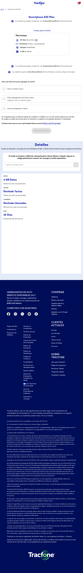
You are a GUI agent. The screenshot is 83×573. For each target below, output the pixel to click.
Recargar (54, 330)
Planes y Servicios (57, 300)
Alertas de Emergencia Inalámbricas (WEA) (28, 377)
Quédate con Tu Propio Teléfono (59, 313)
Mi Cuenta (54, 346)
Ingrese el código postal (14, 165)
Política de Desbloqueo (27, 352)
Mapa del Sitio (12, 326)
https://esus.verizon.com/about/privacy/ (19, 451)
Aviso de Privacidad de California (28, 391)
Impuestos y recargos (27, 398)
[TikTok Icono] (36, 314)
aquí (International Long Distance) (65, 460)
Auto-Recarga (55, 333)
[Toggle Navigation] (3, 3)
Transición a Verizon (58, 375)
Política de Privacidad (51, 123)
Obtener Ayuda (56, 340)
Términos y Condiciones (27, 327)
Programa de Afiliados (11, 334)
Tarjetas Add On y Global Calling (57, 305)
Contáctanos (11, 329)
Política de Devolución (27, 347)
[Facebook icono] (8, 314)
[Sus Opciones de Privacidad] (30, 385)
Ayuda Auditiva (28, 371)
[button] (74, 3)
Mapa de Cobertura (58, 365)
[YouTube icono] (29, 314)
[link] (78, 3)
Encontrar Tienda (57, 369)
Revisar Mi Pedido (56, 343)
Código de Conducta (27, 358)
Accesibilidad (28, 362)
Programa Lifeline (57, 372)
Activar (53, 336)
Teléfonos (54, 297)
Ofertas (54, 309)
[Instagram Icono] (15, 314)
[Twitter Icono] (22, 314)
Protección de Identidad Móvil (28, 366)
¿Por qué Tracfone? (58, 362)
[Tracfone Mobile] (39, 3)
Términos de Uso (29, 332)
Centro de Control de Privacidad (29, 341)
